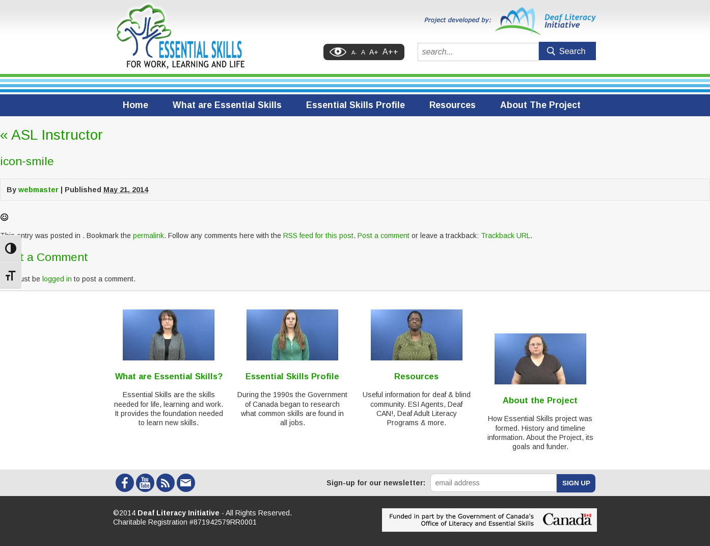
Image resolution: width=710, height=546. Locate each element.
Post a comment (383, 235)
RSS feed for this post (318, 235)
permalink (148, 235)
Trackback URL (505, 235)
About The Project (540, 105)
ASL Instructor (51, 135)
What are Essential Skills (227, 105)
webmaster (38, 190)
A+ (373, 52)
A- (354, 52)
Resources (452, 105)
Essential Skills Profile (355, 105)
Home (135, 105)
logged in (57, 279)
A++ (390, 51)
